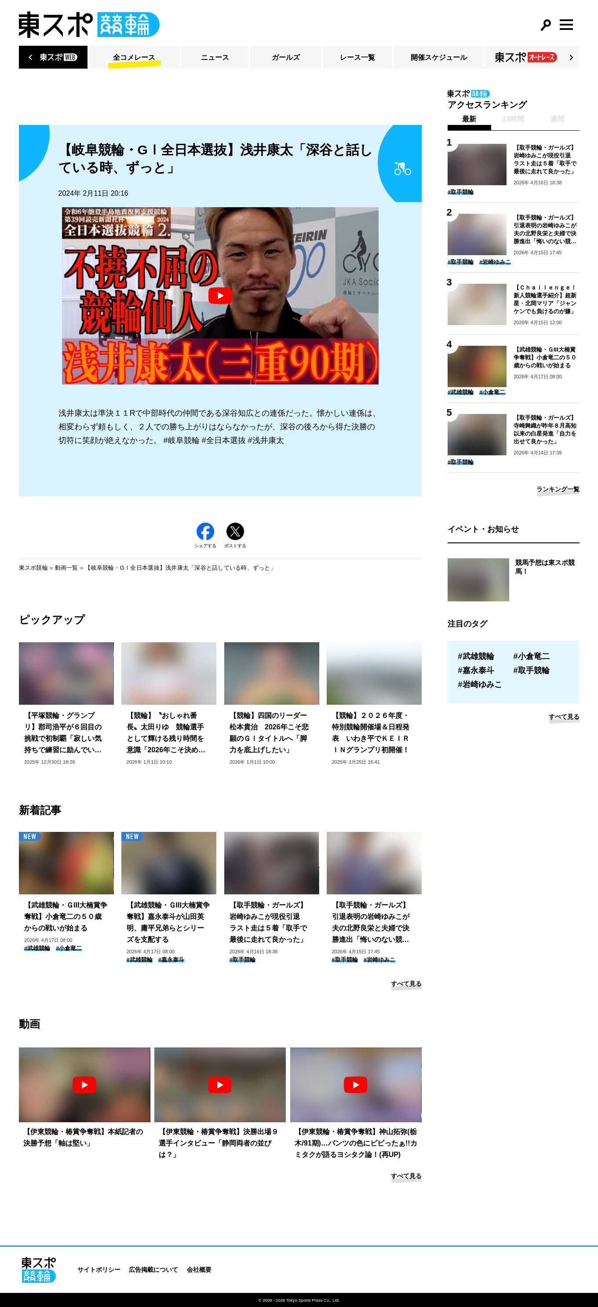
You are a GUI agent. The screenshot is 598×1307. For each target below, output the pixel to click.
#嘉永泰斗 (171, 959)
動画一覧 (66, 567)
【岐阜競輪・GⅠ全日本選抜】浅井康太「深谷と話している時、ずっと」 (180, 567)
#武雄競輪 (37, 948)
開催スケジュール (439, 57)
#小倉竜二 (69, 948)
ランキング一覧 (558, 489)
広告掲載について (153, 1269)
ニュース (215, 57)
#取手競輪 (242, 959)
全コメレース (134, 57)
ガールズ (286, 57)
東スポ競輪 (33, 567)
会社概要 (199, 1269)
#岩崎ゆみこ (379, 959)
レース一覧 (357, 57)
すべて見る (406, 983)
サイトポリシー (98, 1269)
